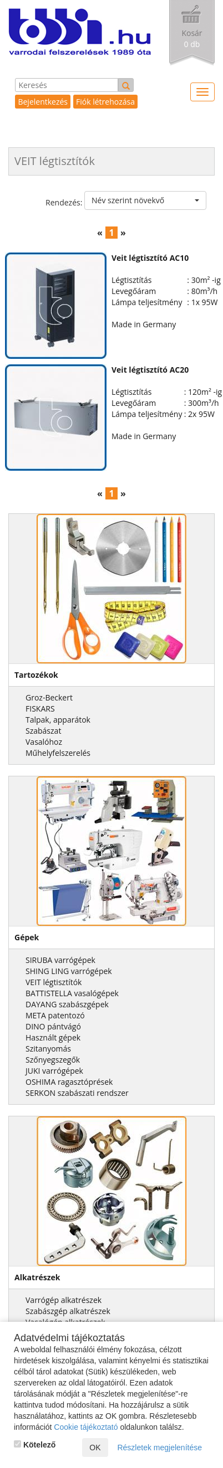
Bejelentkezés (43, 101)
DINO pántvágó (53, 1026)
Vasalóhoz (44, 741)
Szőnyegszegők (53, 1059)
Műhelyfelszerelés (58, 753)
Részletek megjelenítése (159, 1447)
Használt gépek (53, 1037)
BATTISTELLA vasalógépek (72, 993)
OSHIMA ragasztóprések (69, 1081)
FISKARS (40, 708)
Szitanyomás (48, 1048)
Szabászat (43, 730)
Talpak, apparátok (58, 719)
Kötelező (34, 1444)
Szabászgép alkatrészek (68, 1311)
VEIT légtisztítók (54, 982)
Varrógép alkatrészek (64, 1300)
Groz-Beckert (49, 697)
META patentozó (55, 1015)
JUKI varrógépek (54, 1070)
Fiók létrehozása (105, 101)
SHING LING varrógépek (69, 971)
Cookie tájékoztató (86, 1427)
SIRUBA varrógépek (60, 960)
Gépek (26, 937)
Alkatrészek (37, 1277)
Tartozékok (36, 674)
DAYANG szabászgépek (67, 1004)
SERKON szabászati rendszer (77, 1093)
